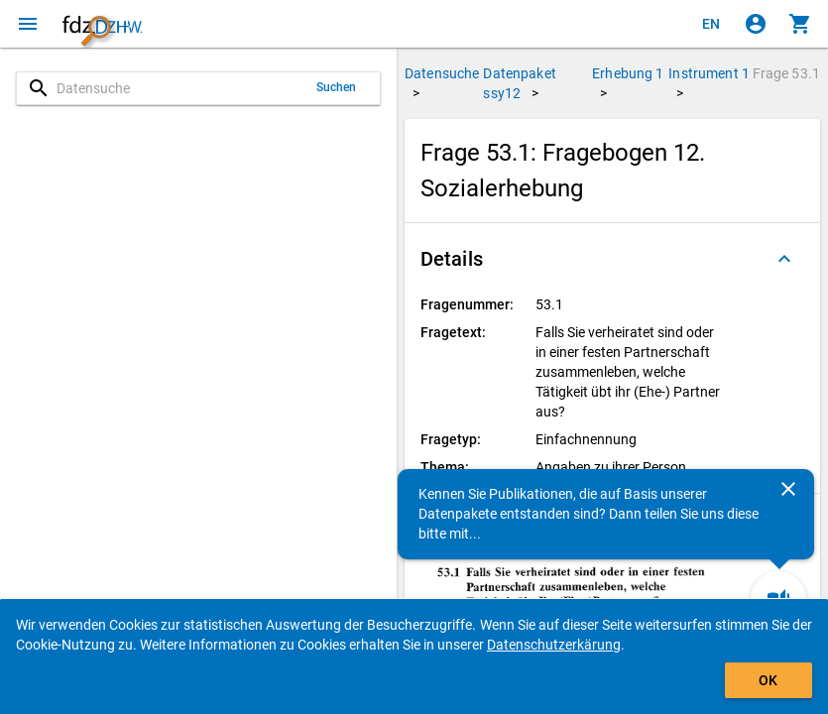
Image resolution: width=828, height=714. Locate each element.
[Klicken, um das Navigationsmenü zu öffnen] (28, 24)
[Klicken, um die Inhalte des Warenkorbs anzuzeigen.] (800, 24)
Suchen (336, 87)
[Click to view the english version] (711, 24)
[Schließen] (788, 489)
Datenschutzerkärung (554, 645)
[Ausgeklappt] (784, 259)
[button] (612, 259)
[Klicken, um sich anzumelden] (755, 24)
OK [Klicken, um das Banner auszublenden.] (768, 680)
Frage (786, 73)
